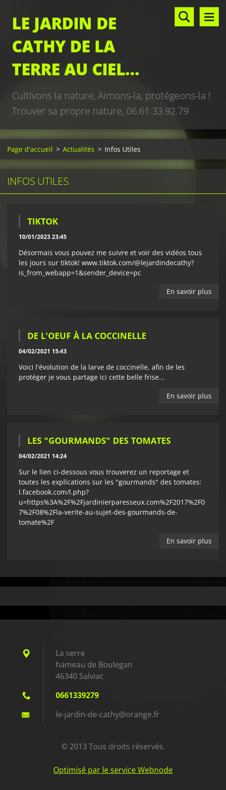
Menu (209, 16)
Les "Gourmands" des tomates (99, 440)
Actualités (79, 149)
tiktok (42, 221)
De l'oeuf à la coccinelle (86, 335)
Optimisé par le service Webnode (113, 770)
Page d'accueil (30, 149)
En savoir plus (189, 291)
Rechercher (184, 16)
